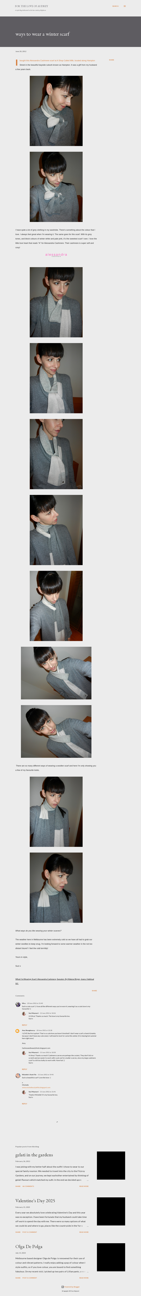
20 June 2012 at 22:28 (44, 1030)
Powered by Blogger (70, 1287)
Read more (84, 1186)
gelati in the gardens (34, 1155)
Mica (24, 1003)
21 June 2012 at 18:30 (48, 1052)
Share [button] (111, 60)
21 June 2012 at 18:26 (48, 1013)
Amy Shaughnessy (28, 1030)
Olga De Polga (29, 1246)
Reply (24, 1025)
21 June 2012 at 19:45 (46, 1074)
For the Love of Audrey (31, 6)
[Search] (115, 6)
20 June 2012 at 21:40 (35, 1003)
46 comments (28, 1186)
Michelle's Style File (29, 1074)
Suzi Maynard (33, 1013)
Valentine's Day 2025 (35, 1200)
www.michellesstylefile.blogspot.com (36, 1087)
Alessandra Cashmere (39, 60)
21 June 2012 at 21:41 (48, 1092)
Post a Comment (29, 1232)
